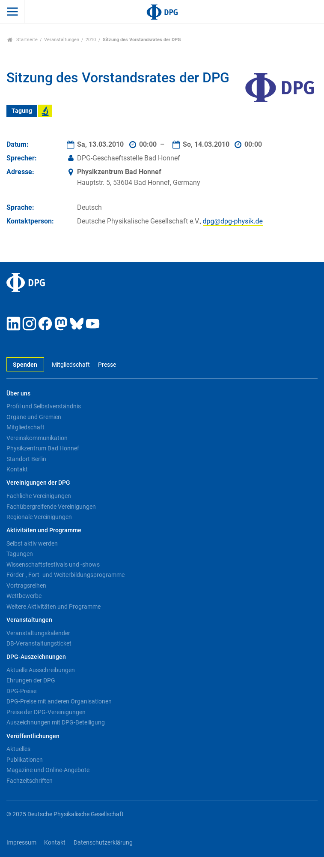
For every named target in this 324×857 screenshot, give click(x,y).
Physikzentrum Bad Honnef (42, 448)
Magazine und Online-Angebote (47, 769)
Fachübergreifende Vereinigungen (51, 506)
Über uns (18, 393)
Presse (107, 364)
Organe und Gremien (33, 416)
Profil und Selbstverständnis (43, 406)
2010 (91, 39)
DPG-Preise (21, 691)
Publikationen (24, 759)
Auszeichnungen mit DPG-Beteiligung (55, 722)
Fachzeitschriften (29, 780)
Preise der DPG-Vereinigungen (46, 712)
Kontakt (17, 469)
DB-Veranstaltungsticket (38, 643)
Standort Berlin (26, 459)
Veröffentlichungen (32, 736)
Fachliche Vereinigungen (38, 495)
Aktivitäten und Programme (43, 530)
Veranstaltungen (61, 39)
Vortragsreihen (26, 585)
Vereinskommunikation (37, 438)
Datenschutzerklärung (103, 842)
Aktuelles (18, 748)
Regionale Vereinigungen (39, 516)
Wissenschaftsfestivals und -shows (53, 564)
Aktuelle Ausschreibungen (40, 670)
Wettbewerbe (24, 595)
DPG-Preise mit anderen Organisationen (59, 701)
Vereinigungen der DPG (38, 482)
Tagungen (19, 553)
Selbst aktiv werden (32, 543)
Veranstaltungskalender (38, 633)
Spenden (25, 364)
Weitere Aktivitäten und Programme (53, 606)
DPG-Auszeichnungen (36, 657)
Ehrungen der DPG (30, 680)
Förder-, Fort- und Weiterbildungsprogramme (65, 574)
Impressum (21, 842)
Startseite (22, 39)
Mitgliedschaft (71, 364)
